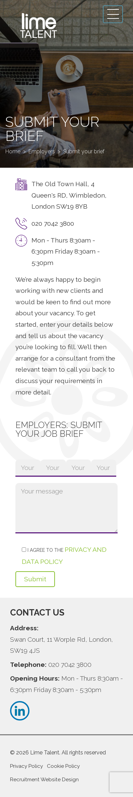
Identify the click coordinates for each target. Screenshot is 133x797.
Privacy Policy (26, 766)
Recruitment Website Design (44, 780)
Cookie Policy (63, 766)
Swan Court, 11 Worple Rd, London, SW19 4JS (61, 645)
